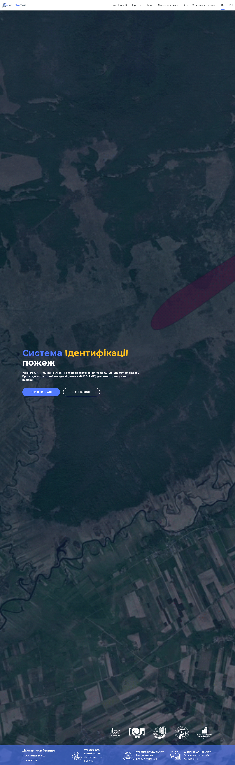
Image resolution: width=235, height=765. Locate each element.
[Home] (14, 5)
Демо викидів (85, 392)
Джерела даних (167, 5)
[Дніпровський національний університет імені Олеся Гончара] (159, 732)
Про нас (137, 5)
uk (222, 5)
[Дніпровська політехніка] (204, 732)
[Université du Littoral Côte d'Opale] (114, 732)
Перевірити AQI (42, 392)
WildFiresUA (119, 5)
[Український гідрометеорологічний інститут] (137, 732)
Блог (150, 5)
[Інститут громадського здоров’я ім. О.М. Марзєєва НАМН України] (182, 732)
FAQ (184, 5)
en (231, 5)
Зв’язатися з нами (203, 5)
